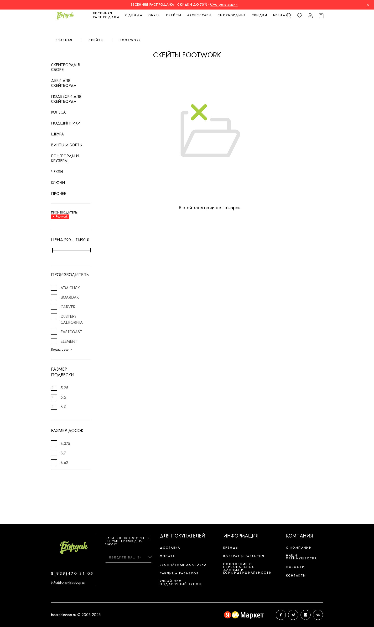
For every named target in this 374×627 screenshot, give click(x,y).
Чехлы (57, 171)
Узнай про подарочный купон (181, 583)
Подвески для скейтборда (66, 99)
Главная (64, 40)
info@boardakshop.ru (68, 583)
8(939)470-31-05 (72, 573)
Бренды (281, 15)
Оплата (167, 556)
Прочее (58, 193)
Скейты (96, 40)
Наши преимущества (301, 557)
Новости (295, 567)
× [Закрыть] (367, 4)
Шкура (57, 134)
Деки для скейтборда (63, 83)
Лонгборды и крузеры (65, 158)
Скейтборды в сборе (65, 67)
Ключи (58, 182)
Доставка (170, 547)
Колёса (58, 112)
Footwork (130, 40)
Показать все (62, 349)
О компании (299, 547)
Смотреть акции (224, 4)
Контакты (296, 575)
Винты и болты (66, 145)
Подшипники (65, 123)
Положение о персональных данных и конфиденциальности (247, 568)
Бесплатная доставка (183, 564)
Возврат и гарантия (243, 556)
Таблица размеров (179, 573)
